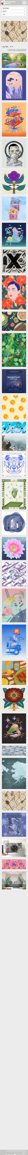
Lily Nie (5, 47)
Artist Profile (12, 50)
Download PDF (21, 50)
